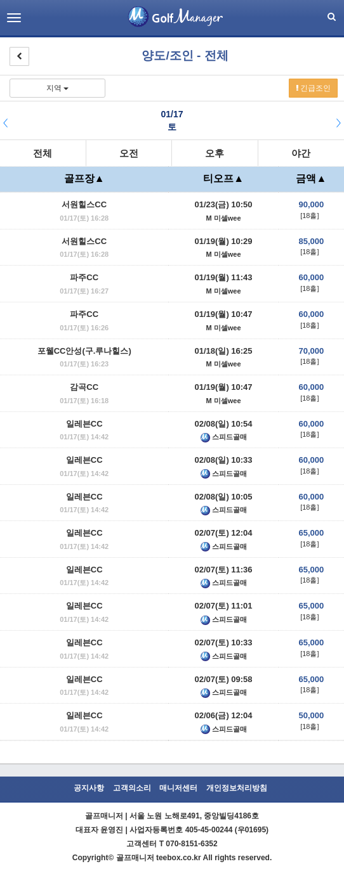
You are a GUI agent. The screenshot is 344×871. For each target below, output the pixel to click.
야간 (300, 153)
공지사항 (89, 788)
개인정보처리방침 (236, 788)
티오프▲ (223, 178)
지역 (57, 88)
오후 (214, 153)
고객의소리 (132, 788)
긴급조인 (313, 88)
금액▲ (311, 178)
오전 (128, 153)
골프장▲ (84, 178)
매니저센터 (178, 788)
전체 (42, 153)
